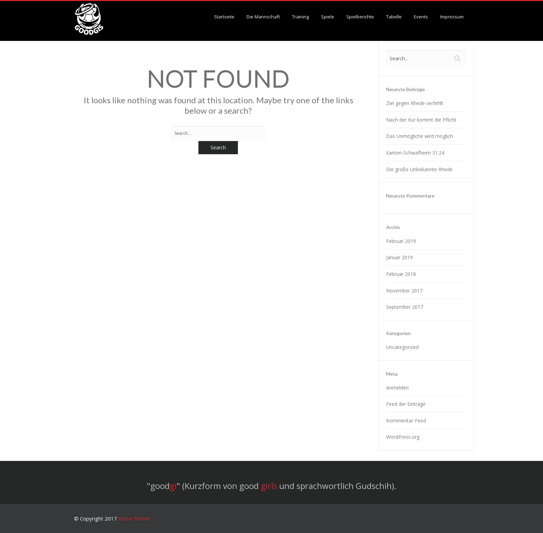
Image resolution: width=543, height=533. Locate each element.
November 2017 (404, 290)
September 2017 (404, 307)
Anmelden (397, 387)
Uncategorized (402, 347)
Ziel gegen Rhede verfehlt (414, 103)
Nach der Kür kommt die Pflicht (421, 119)
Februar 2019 (401, 241)
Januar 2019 (399, 257)
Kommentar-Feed (406, 420)
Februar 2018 (401, 274)
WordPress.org (402, 437)
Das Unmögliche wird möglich (419, 136)
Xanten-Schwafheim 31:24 (415, 152)
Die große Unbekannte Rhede (419, 169)
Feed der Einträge (406, 404)
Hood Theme (134, 518)
